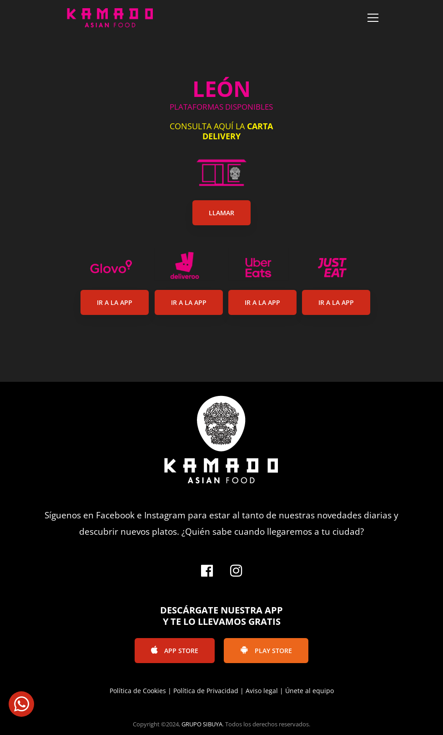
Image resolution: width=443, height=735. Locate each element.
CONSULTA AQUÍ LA (221, 131)
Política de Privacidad (205, 690)
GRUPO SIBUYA (201, 724)
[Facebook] (207, 571)
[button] (21, 704)
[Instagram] (236, 571)
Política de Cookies (138, 690)
